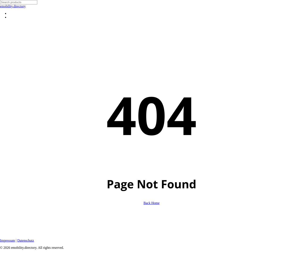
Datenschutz (25, 240)
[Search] (18, 2)
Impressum (7, 240)
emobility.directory (13, 6)
